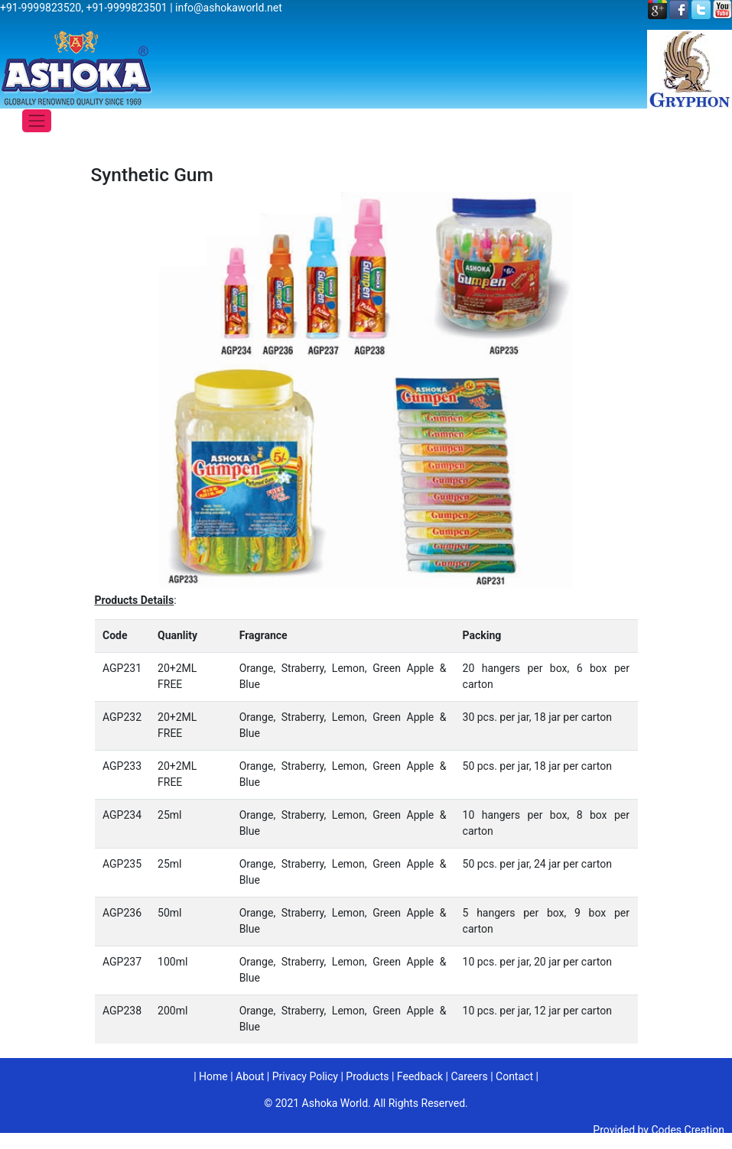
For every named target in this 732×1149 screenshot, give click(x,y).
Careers (469, 1076)
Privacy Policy (305, 1076)
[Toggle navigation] (36, 121)
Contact (514, 1076)
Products (367, 1076)
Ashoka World (335, 1103)
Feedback (420, 1076)
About (250, 1076)
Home (213, 1076)
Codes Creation (687, 1130)
